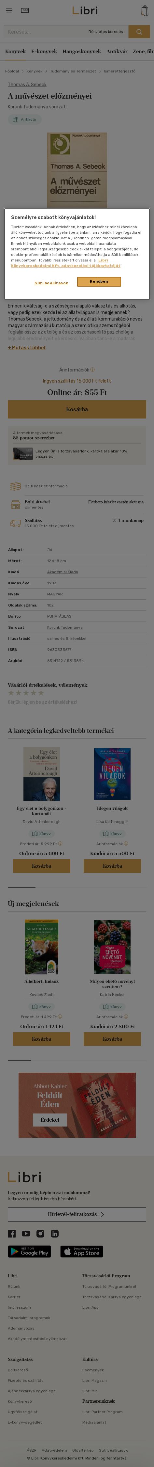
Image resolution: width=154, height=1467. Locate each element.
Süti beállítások (51, 283)
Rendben (99, 281)
